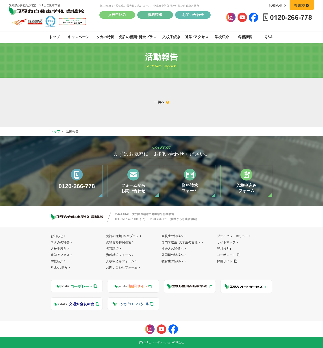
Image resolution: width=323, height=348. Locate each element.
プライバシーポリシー (232, 236)
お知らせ (278, 5)
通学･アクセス (196, 37)
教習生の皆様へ (172, 261)
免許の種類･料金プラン (138, 37)
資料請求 (155, 15)
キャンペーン (78, 37)
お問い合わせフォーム (121, 267)
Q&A (269, 37)
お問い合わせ (193, 15)
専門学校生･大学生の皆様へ (181, 242)
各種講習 (245, 37)
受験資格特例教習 (118, 242)
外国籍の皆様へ (172, 255)
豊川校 (302, 5)
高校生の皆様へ (172, 236)
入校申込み (117, 15)
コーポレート (226, 255)
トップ (54, 37)
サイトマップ (226, 242)
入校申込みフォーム (120, 261)
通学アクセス (60, 255)
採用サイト (225, 261)
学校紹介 (222, 37)
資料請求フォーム (118, 255)
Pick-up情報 (59, 267)
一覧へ (159, 102)
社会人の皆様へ (172, 248)
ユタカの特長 (103, 37)
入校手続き (171, 37)
